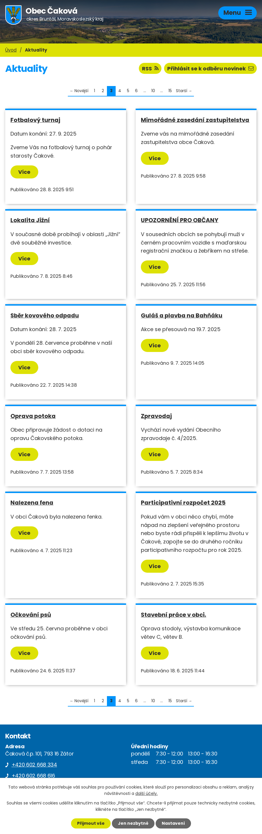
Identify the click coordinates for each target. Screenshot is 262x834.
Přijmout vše (91, 823)
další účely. (146, 794)
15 (170, 91)
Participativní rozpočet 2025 (183, 503)
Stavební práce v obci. (173, 615)
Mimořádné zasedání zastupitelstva (195, 120)
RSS (150, 68)
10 (153, 91)
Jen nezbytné (133, 823)
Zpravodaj (156, 416)
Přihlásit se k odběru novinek (210, 68)
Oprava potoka (33, 416)
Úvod (11, 50)
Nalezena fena (31, 503)
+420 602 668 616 (33, 775)
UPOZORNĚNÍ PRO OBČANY (179, 220)
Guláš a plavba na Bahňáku (181, 315)
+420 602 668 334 (34, 764)
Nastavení (173, 823)
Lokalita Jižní (30, 220)
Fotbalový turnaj (35, 120)
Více (24, 172)
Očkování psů (30, 615)
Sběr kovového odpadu (44, 315)
